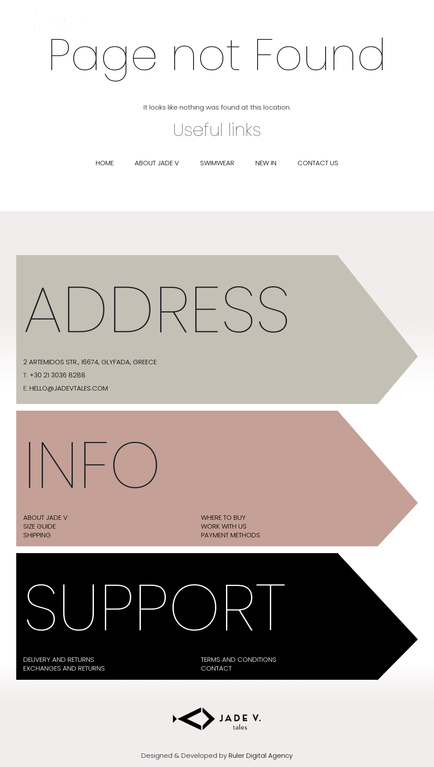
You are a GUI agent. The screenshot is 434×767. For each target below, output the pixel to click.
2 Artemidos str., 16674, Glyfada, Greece (90, 362)
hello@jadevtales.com (68, 388)
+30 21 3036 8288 (57, 375)
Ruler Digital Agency (261, 755)
